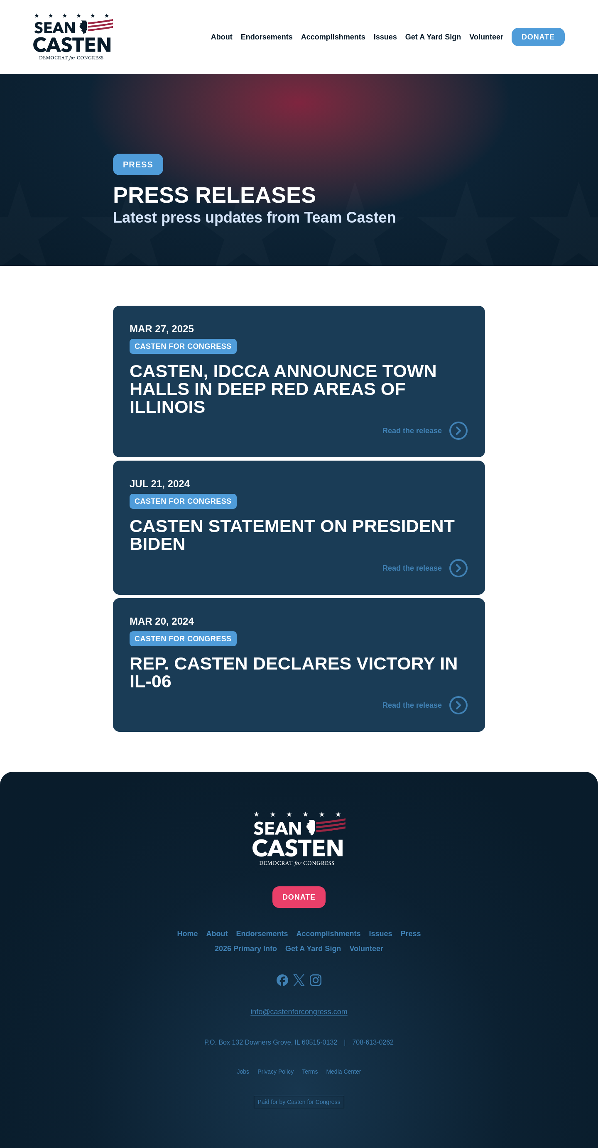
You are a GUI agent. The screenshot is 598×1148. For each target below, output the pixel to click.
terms (310, 1071)
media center (343, 1071)
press (411, 934)
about (222, 37)
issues (385, 37)
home (187, 934)
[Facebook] (282, 980)
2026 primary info (246, 948)
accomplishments (333, 37)
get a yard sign (433, 37)
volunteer (486, 37)
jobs (243, 1071)
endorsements (267, 37)
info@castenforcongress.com (298, 1012)
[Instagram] (315, 980)
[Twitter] (299, 980)
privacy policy (275, 1071)
